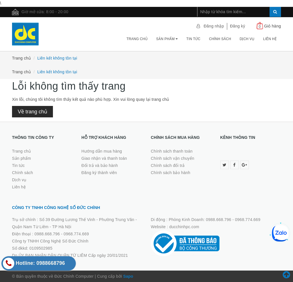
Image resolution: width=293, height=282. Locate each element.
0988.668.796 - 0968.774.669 (61, 234)
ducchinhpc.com (184, 226)
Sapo (128, 276)
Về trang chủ (32, 112)
